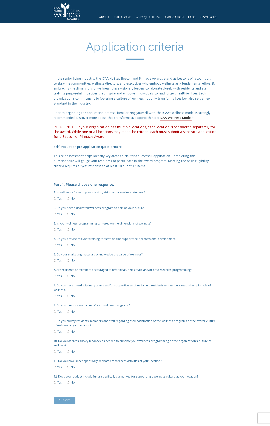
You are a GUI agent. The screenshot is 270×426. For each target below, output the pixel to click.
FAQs (191, 17)
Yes (58, 198)
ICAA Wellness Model (176, 118)
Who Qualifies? (148, 17)
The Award (122, 17)
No (71, 198)
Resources (208, 17)
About (104, 17)
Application (174, 17)
